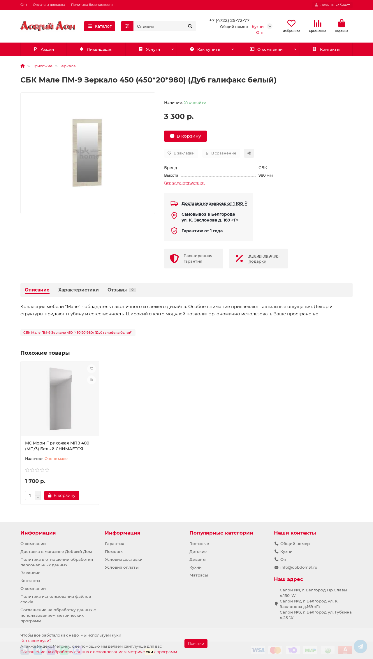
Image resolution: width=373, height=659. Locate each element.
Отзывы (122, 290)
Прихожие (41, 66)
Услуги (149, 49)
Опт (23, 5)
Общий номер (295, 543)
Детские (198, 551)
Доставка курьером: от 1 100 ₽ (214, 203)
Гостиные (199, 543)
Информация (38, 533)
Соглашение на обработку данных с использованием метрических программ (58, 615)
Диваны (197, 559)
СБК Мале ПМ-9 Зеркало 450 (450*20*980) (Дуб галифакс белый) (78, 333)
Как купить (204, 49)
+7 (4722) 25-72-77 (229, 20)
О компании (266, 49)
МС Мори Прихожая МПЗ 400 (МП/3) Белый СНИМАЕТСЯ (57, 445)
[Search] (164, 26)
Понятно (196, 643)
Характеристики (78, 290)
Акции (43, 49)
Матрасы (198, 575)
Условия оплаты (122, 567)
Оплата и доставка (49, 5)
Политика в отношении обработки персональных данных (56, 562)
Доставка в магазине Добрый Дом (56, 551)
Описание (37, 290)
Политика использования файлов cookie (55, 599)
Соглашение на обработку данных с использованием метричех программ (98, 652)
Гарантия (114, 543)
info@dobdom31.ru (298, 567)
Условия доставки (123, 559)
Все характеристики (184, 182)
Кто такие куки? (36, 640)
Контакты (326, 49)
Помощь (114, 551)
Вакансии (30, 572)
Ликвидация (96, 49)
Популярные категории (221, 533)
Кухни (195, 567)
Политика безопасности (92, 5)
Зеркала (67, 66)
